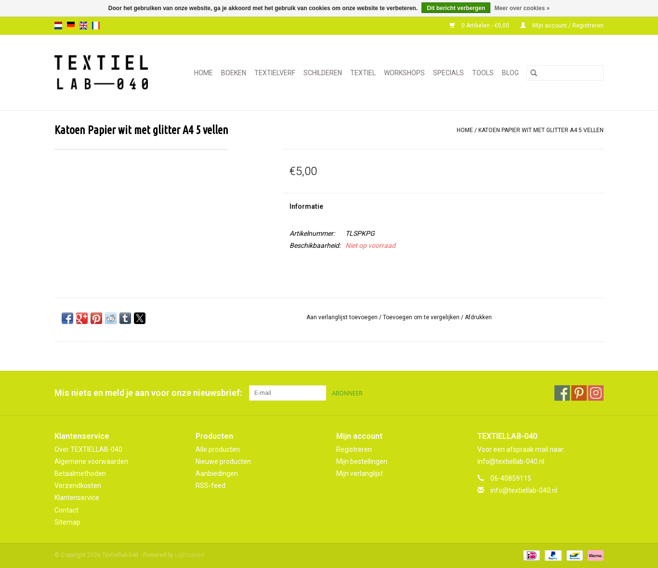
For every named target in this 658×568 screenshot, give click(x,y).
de (71, 25)
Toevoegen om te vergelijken (422, 317)
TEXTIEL (363, 73)
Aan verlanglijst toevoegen (342, 317)
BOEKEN (233, 73)
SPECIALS (448, 73)
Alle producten (218, 449)
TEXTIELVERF (274, 73)
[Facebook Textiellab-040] (562, 393)
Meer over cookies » (522, 8)
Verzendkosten (77, 485)
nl (58, 25)
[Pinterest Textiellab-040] (579, 393)
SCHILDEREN (322, 73)
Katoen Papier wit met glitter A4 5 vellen (541, 130)
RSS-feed (210, 485)
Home (203, 73)
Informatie (306, 206)
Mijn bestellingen (361, 461)
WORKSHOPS (404, 73)
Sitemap (67, 522)
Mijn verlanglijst (359, 473)
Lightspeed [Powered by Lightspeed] (189, 555)
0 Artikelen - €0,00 (480, 25)
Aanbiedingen (217, 473)
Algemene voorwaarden (91, 461)
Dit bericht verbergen (456, 8)
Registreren (354, 449)
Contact (66, 510)
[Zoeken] (565, 73)
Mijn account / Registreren (562, 25)
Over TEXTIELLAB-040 (88, 449)
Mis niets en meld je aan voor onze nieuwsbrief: (148, 393)
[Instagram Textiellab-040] (596, 393)
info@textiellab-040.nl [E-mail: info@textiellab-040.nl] (523, 490)
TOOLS (483, 73)
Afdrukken (478, 317)
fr (96, 25)
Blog (510, 73)
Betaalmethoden (80, 473)
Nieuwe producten (223, 461)
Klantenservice (76, 497)
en (83, 25)
